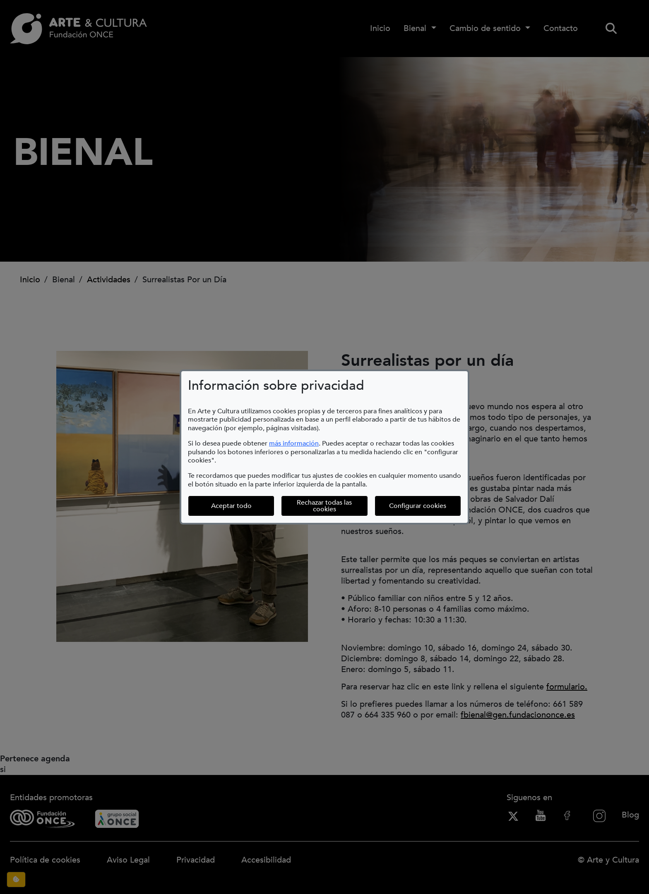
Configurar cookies (425, 505)
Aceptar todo (231, 505)
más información (294, 443)
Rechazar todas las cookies (324, 506)
